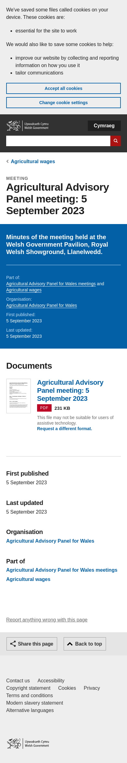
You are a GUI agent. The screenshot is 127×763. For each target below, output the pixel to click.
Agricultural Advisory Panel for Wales (41, 305)
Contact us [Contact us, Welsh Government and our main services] (18, 680)
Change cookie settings (63, 102)
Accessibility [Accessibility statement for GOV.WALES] (50, 680)
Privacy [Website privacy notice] (92, 688)
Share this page (35, 643)
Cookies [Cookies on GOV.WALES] (67, 688)
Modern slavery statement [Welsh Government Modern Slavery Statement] (34, 703)
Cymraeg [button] (104, 125)
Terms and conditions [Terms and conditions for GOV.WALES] (29, 695)
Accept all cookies (63, 88)
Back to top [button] (88, 643)
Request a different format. (64, 428)
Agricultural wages (33, 161)
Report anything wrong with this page (46, 619)
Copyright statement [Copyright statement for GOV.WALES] (28, 688)
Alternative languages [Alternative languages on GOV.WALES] (30, 710)
